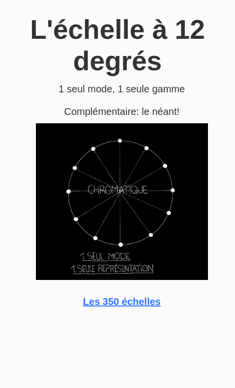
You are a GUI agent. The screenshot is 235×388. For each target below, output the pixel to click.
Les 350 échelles (122, 301)
